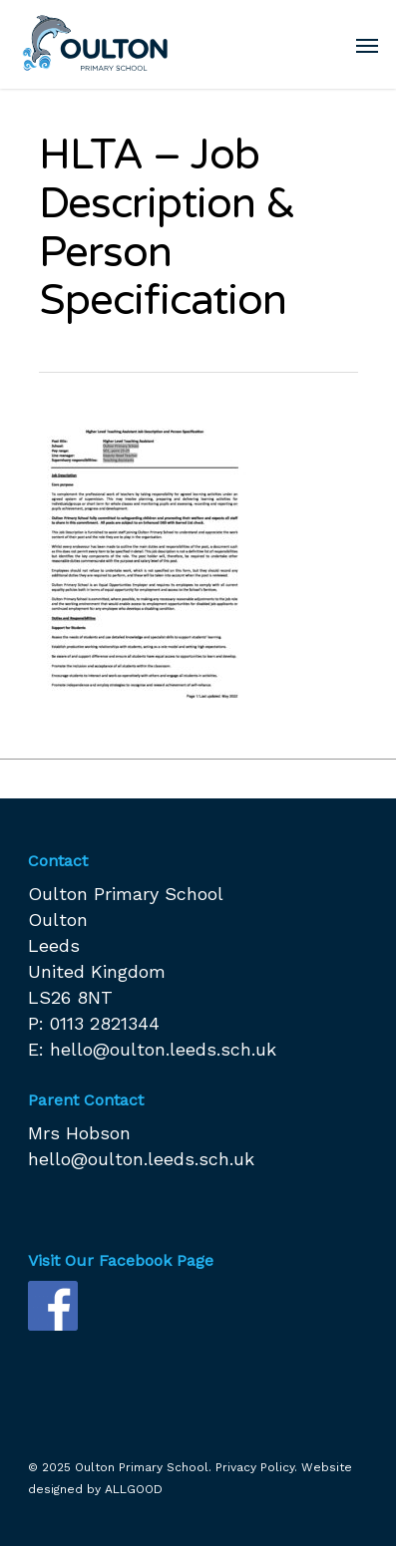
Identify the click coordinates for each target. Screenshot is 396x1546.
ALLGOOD (134, 1489)
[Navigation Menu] (367, 45)
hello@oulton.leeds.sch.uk (163, 1049)
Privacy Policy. (256, 1467)
